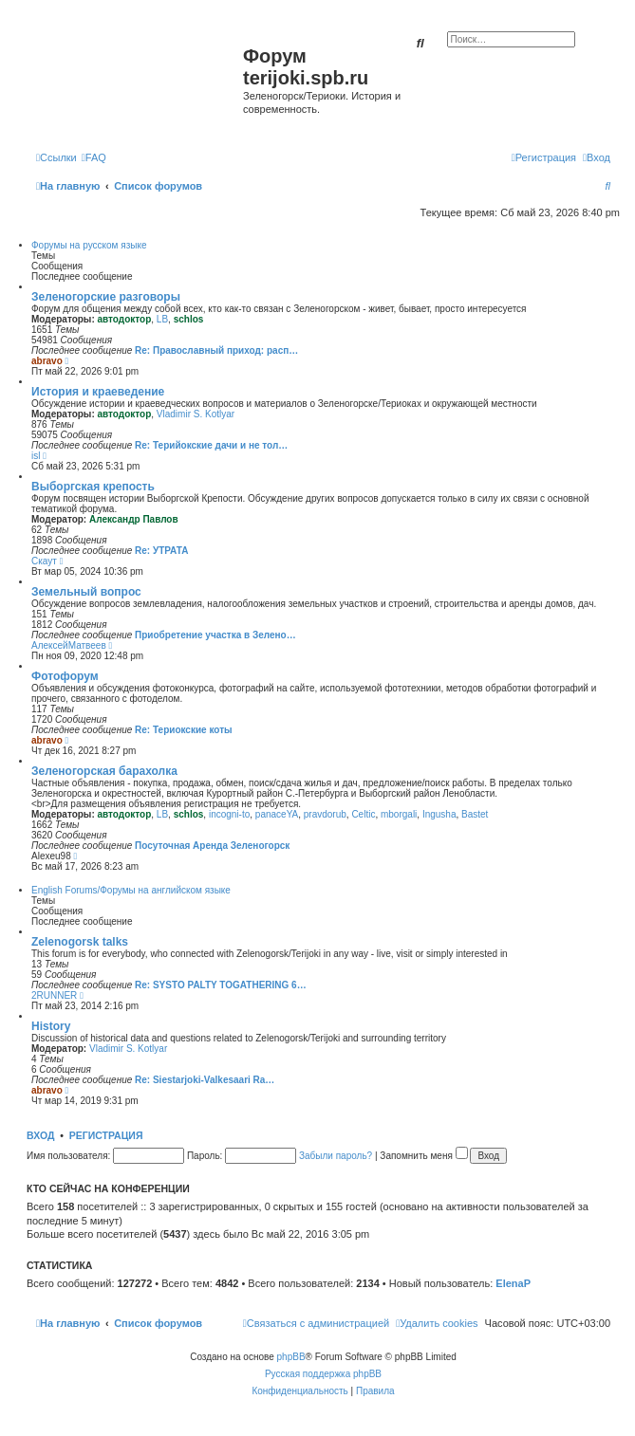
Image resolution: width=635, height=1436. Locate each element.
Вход (40, 1135)
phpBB (291, 1357)
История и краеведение (97, 391)
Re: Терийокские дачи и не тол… (211, 445)
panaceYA (276, 814)
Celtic (363, 814)
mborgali (399, 814)
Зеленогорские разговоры (105, 297)
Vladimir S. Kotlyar (195, 414)
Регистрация (106, 1135)
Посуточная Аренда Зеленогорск (212, 845)
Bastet (474, 814)
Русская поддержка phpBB (323, 1374)
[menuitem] (94, 157)
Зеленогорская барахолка (104, 771)
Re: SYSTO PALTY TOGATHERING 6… (221, 985)
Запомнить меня (423, 1156)
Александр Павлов (133, 519)
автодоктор (125, 319)
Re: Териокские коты (184, 730)
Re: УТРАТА (161, 550)
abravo (47, 361)
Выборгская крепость (93, 486)
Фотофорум (65, 676)
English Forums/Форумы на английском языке (131, 890)
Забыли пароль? (335, 1156)
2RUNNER (54, 995)
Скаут (44, 561)
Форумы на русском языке (88, 245)
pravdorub (325, 814)
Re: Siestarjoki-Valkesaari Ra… (204, 1080)
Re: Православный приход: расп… (216, 350)
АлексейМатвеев (68, 645)
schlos (189, 319)
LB (162, 319)
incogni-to (229, 814)
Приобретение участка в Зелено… (215, 635)
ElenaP (513, 1283)
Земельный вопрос (86, 591)
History (50, 1026)
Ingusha (439, 814)
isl (35, 456)
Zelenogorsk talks (79, 941)
